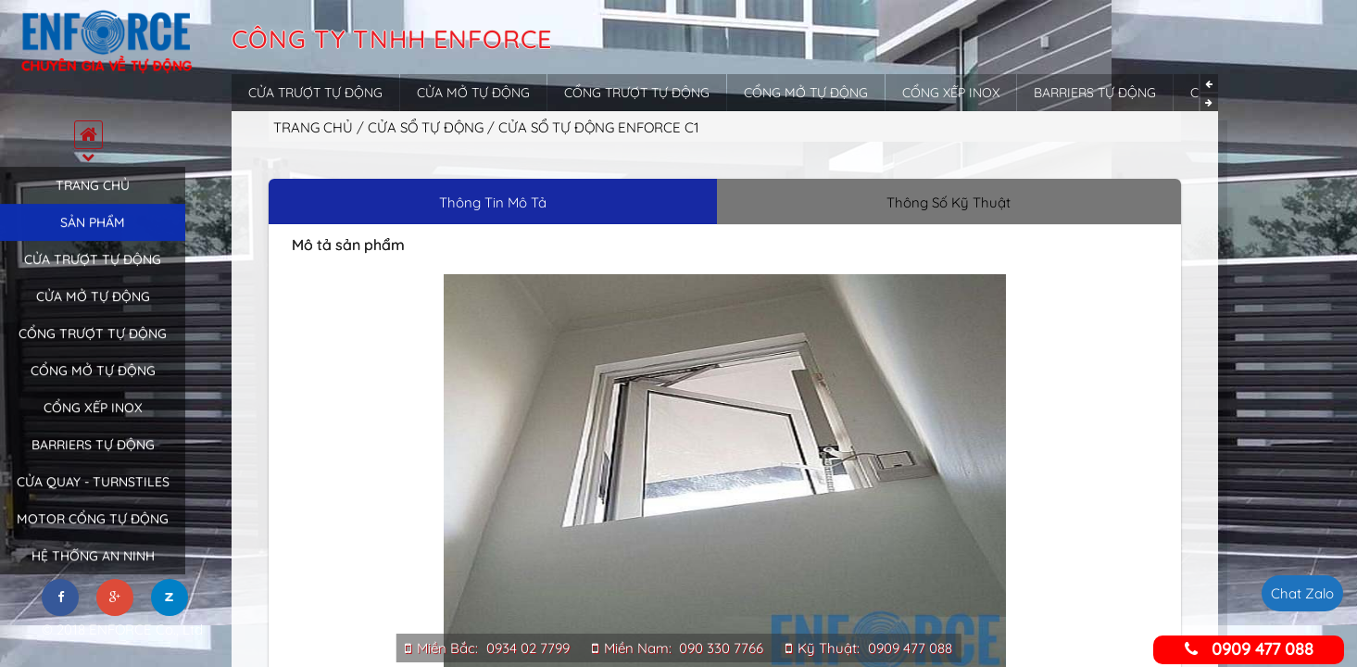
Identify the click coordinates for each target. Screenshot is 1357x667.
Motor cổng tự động (93, 532)
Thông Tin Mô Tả (493, 202)
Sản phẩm (92, 236)
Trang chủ (93, 199)
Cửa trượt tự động (92, 273)
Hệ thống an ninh (93, 569)
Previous (1209, 83)
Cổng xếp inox (93, 421)
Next (1209, 102)
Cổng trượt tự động (93, 347)
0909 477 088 (910, 648)
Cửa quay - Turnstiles (93, 495)
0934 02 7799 (528, 648)
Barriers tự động (93, 458)
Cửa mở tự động (93, 310)
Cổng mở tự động (93, 384)
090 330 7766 (721, 648)
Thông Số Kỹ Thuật (948, 202)
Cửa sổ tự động (427, 127)
